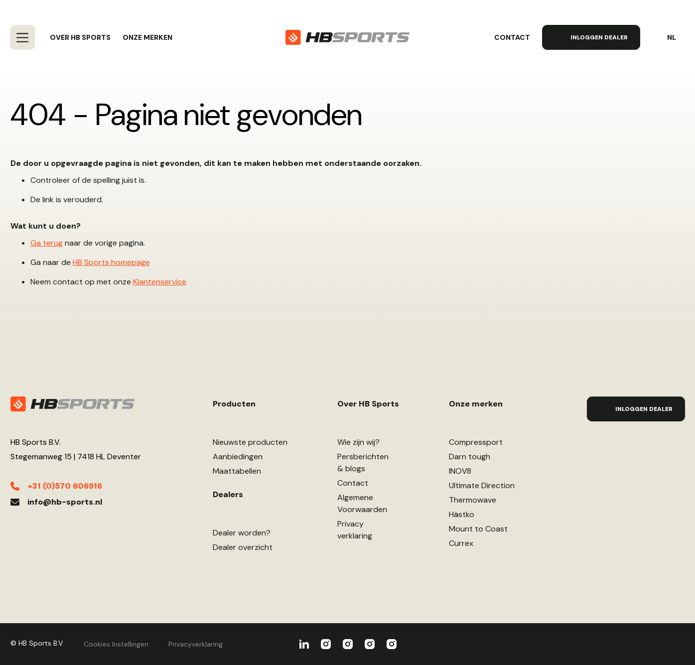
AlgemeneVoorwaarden (362, 503)
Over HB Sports (80, 37)
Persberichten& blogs (363, 462)
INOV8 (460, 471)
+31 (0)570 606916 (64, 486)
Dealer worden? (242, 533)
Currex (461, 543)
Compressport (476, 442)
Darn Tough (392, 644)
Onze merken (147, 37)
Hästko (461, 514)
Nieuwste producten (250, 442)
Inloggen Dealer (599, 37)
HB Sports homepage (111, 262)
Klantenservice (159, 281)
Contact (512, 37)
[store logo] (347, 37)
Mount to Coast (478, 529)
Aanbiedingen (238, 456)
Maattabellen (237, 471)
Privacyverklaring (354, 530)
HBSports (304, 644)
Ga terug (46, 243)
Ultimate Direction (482, 485)
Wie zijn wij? (358, 442)
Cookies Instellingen (116, 644)
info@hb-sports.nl (64, 502)
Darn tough (469, 456)
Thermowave (472, 500)
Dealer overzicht (243, 547)
